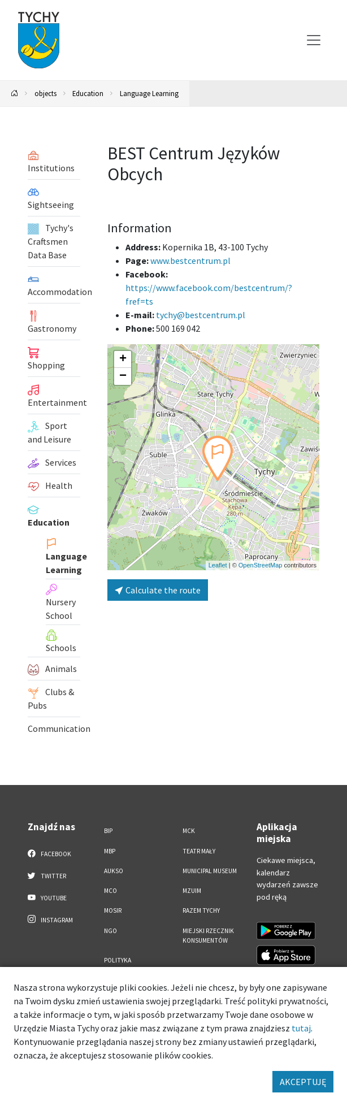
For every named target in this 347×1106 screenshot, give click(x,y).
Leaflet (218, 565)
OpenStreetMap (260, 565)
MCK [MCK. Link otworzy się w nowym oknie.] (189, 831)
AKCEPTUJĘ (303, 1081)
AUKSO (113, 871)
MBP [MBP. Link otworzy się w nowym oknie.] (109, 851)
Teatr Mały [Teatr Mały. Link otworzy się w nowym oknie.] (199, 851)
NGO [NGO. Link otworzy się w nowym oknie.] (110, 931)
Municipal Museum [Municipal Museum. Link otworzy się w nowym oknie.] (210, 871)
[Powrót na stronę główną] (14, 93)
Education (87, 93)
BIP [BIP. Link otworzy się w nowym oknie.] (108, 831)
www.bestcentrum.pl (190, 260)
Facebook (49, 853)
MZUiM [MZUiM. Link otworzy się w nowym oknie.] (192, 891)
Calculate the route (158, 590)
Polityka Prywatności (123, 965)
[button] (217, 458)
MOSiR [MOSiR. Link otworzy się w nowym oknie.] (113, 910)
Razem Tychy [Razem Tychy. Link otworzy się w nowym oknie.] (201, 910)
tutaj (301, 1028)
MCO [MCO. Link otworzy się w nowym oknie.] (110, 891)
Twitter (47, 875)
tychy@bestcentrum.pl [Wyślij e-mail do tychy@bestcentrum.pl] (200, 314)
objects (45, 93)
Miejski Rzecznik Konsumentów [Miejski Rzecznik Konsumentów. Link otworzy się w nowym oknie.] (208, 935)
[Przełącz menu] (313, 40)
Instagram (50, 919)
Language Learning (149, 93)
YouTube (47, 897)
